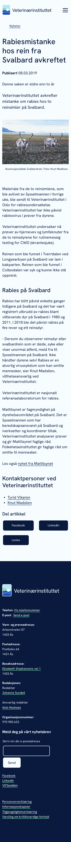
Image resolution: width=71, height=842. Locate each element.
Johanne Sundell (13, 693)
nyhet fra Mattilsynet (35, 463)
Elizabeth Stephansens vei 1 (21, 669)
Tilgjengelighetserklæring (19, 812)
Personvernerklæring (17, 802)
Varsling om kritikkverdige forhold (25, 817)
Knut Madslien (20, 502)
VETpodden (10, 785)
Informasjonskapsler (16, 807)
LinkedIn (53, 525)
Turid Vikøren (19, 497)
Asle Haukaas (11, 707)
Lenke (16, 540)
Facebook (18, 525)
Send (12, 762)
